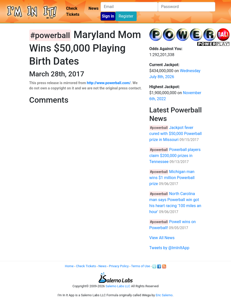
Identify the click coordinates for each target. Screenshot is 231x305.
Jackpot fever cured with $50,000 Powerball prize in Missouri (175, 133)
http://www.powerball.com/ (109, 83)
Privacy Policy (119, 266)
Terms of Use (140, 266)
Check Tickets (72, 11)
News (94, 8)
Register (126, 16)
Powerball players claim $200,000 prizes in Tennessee (175, 155)
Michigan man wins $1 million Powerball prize (172, 177)
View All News (162, 237)
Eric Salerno (164, 295)
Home (69, 266)
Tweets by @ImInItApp (169, 247)
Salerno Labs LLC (118, 286)
